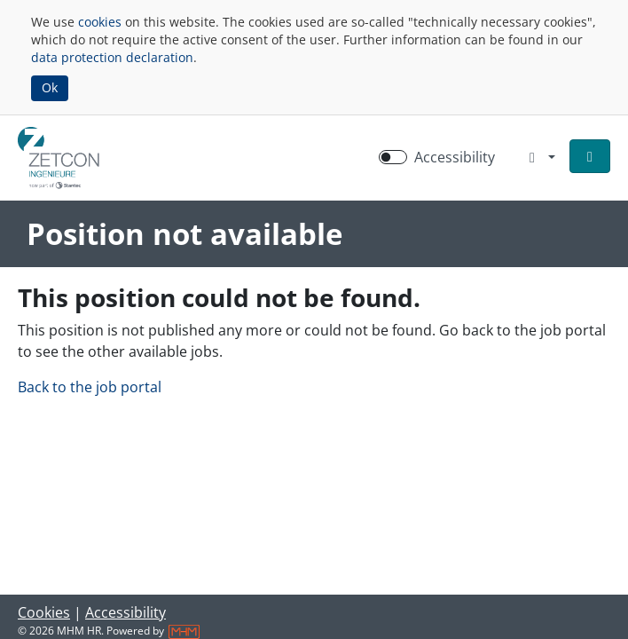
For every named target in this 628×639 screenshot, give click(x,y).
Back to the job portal (89, 387)
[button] (589, 156)
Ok (50, 87)
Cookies (44, 612)
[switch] (393, 157)
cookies (100, 21)
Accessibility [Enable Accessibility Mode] (454, 157)
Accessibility (125, 612)
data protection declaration (112, 57)
